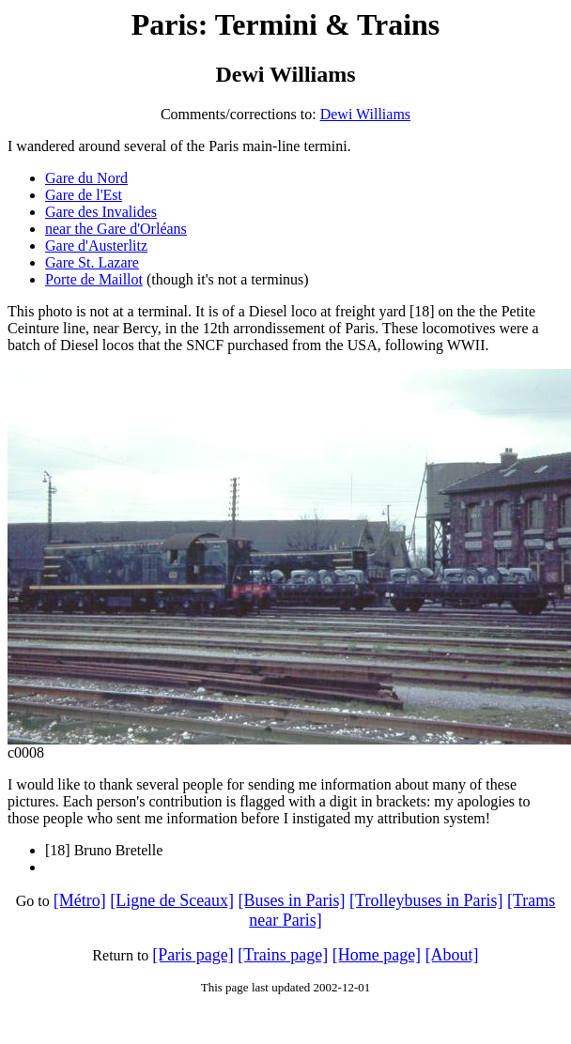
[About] (452, 954)
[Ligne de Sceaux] (172, 900)
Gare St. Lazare (92, 262)
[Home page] (376, 954)
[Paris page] (192, 954)
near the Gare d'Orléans (116, 229)
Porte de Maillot (94, 279)
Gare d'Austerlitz (96, 245)
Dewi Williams (365, 114)
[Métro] (80, 900)
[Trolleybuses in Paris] (425, 900)
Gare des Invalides (101, 212)
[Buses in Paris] (292, 900)
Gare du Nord (86, 178)
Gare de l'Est (83, 195)
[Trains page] (283, 954)
